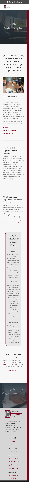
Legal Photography (13, 465)
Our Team (13, 444)
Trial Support (13, 452)
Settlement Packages (13, 458)
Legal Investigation (13, 461)
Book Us (13, 479)
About (13, 441)
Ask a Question (13, 475)
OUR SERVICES (13, 370)
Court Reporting (13, 468)
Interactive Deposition (9, 130)
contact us (5, 364)
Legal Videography (13, 455)
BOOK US (6, 402)
